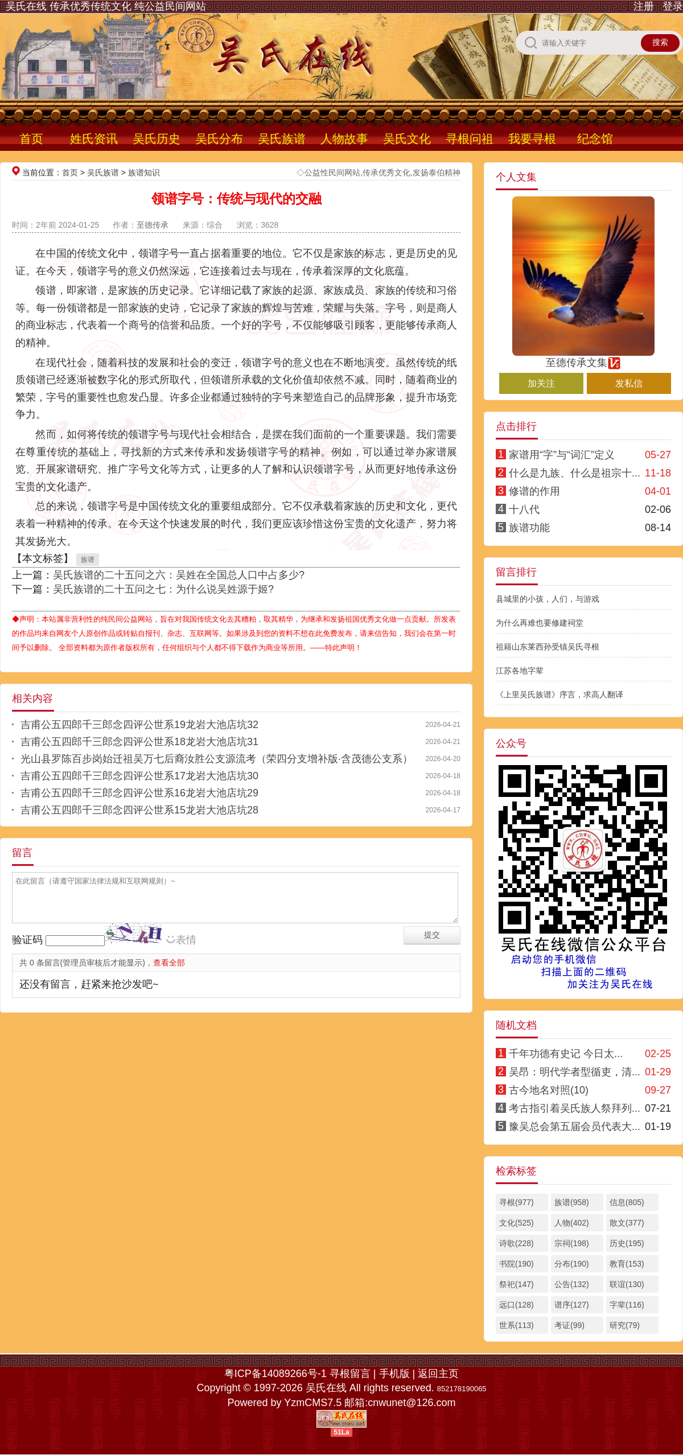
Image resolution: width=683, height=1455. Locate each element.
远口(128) (516, 1304)
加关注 (541, 383)
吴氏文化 (407, 138)
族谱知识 (144, 172)
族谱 (87, 560)
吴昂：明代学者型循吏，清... (574, 1072)
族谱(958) (571, 1202)
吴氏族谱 (282, 138)
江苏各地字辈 (520, 670)
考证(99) (569, 1325)
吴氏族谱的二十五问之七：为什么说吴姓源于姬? (163, 589)
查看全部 (169, 962)
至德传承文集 (583, 357)
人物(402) (571, 1222)
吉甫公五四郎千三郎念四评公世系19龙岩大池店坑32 (139, 724)
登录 (673, 6)
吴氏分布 (219, 138)
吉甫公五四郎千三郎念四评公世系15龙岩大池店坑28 (139, 810)
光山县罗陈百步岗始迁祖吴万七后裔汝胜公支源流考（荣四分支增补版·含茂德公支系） (216, 759)
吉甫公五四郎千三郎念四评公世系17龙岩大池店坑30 (139, 776)
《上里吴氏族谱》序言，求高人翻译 (559, 694)
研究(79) (625, 1325)
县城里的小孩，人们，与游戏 (547, 598)
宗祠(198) (571, 1243)
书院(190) (516, 1263)
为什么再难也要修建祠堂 (539, 622)
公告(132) (571, 1284)
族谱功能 (529, 527)
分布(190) (571, 1263)
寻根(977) (516, 1202)
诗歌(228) (516, 1243)
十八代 (524, 509)
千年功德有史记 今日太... (566, 1053)
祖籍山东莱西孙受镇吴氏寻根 (547, 646)
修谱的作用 (534, 491)
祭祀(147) (516, 1284)
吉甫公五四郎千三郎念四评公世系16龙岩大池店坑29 (139, 793)
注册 (643, 6)
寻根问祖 (469, 138)
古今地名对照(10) (549, 1090)
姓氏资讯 (94, 138)
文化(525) (516, 1222)
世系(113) (516, 1325)
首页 (31, 138)
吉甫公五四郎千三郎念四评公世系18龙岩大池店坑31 (139, 741)
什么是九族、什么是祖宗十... (574, 473)
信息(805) (627, 1202)
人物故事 (344, 138)
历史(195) (627, 1243)
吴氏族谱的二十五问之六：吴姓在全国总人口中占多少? (179, 575)
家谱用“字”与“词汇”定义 (562, 455)
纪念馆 (595, 138)
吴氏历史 (156, 138)
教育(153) (627, 1263)
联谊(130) (627, 1284)
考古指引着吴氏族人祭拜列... (574, 1108)
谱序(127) (571, 1304)
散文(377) (627, 1222)
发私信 (629, 383)
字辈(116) (627, 1304)
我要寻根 (532, 138)
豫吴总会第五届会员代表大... (574, 1126)
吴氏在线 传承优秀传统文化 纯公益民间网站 (106, 6)
